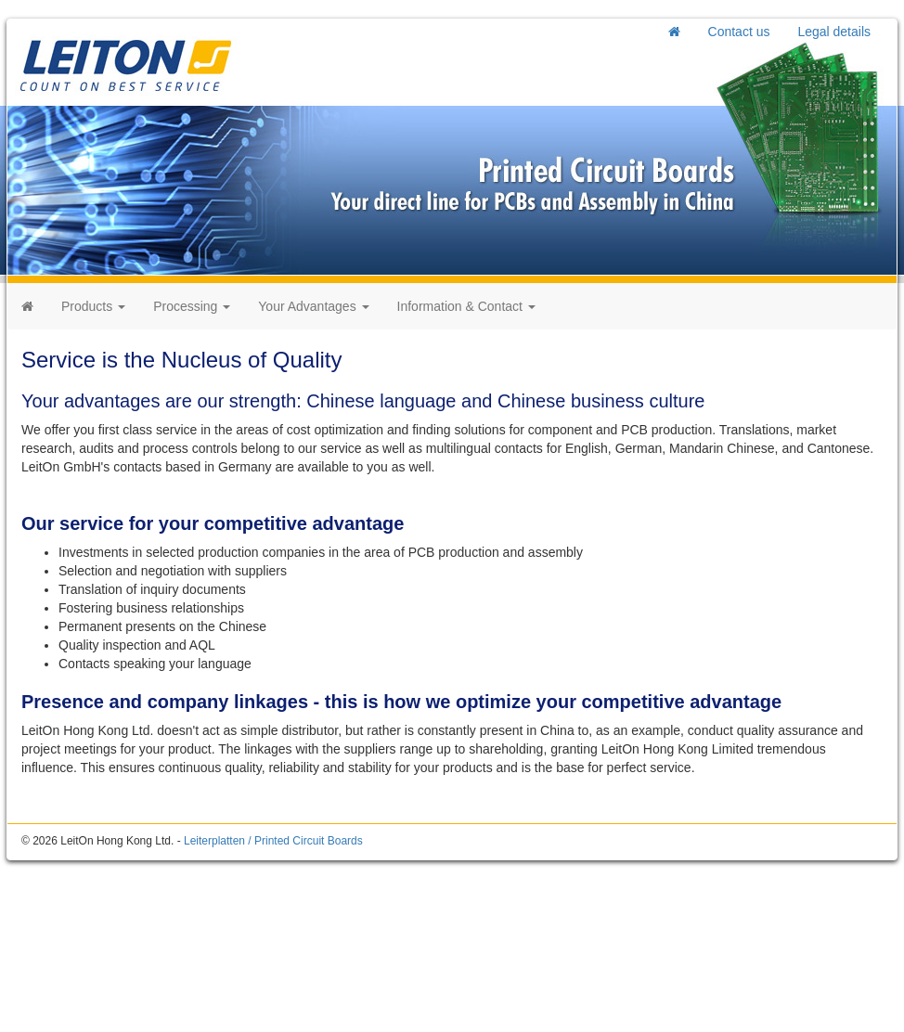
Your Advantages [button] (313, 306)
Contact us (739, 31)
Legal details (834, 31)
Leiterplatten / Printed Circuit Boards (273, 840)
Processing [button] (191, 306)
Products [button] (93, 306)
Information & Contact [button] (466, 306)
